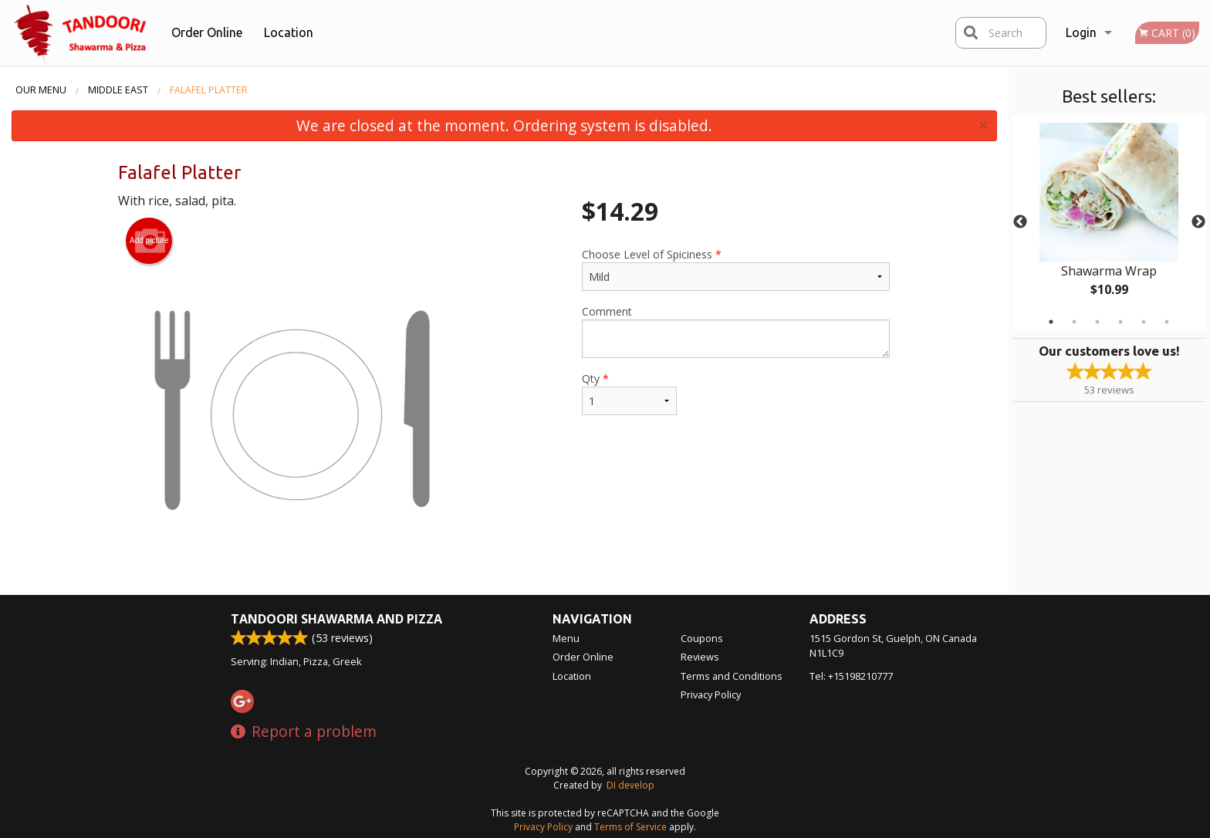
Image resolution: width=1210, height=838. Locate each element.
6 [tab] (1167, 321)
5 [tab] (1143, 321)
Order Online (206, 32)
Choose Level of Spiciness (736, 269)
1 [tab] (1051, 321)
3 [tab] (1097, 321)
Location (288, 32)
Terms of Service (630, 826)
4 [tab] (1120, 321)
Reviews (700, 657)
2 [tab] (1074, 321)
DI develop (630, 785)
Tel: (851, 676)
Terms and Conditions (731, 676)
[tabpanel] (1109, 222)
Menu (566, 638)
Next (1198, 222)
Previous (1020, 222)
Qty (629, 393)
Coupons (702, 638)
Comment (736, 331)
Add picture (149, 241)
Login (1081, 32)
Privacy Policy (711, 694)
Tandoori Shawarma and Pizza (336, 618)
